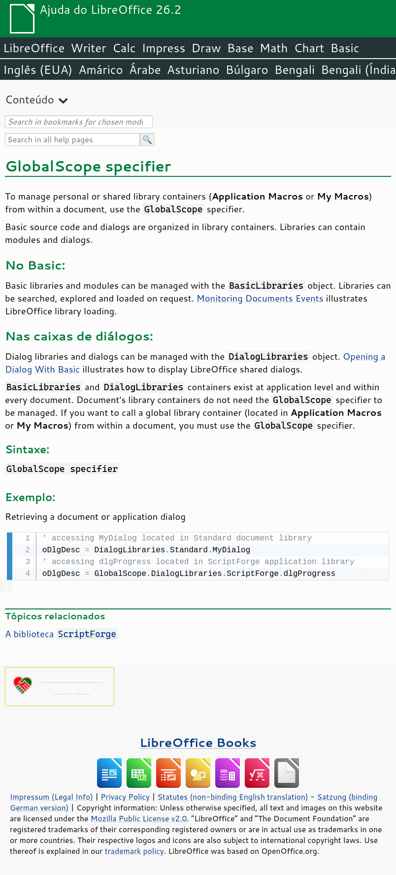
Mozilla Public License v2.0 (139, 817)
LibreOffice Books (198, 741)
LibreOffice (34, 47)
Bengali (294, 69)
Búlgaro (247, 69)
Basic (344, 47)
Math (274, 47)
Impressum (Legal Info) (51, 795)
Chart (309, 47)
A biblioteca (61, 632)
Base (240, 47)
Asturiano (193, 69)
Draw (206, 47)
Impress (164, 47)
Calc (124, 47)
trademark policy (134, 849)
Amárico (100, 69)
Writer (88, 47)
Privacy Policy (125, 795)
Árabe (145, 69)
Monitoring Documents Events (260, 298)
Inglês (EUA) (37, 69)
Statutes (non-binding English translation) (232, 795)
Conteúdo (29, 99)
